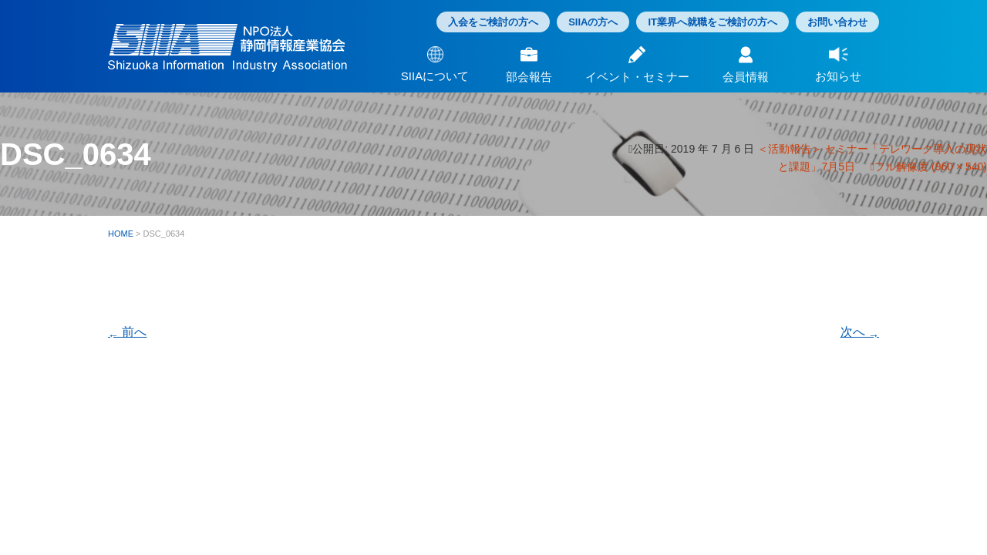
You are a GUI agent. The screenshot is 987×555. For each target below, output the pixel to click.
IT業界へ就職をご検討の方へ (712, 22)
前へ (127, 331)
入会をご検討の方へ (493, 22)
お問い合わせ (837, 22)
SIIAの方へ (593, 22)
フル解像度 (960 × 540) (930, 166)
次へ (859, 331)
